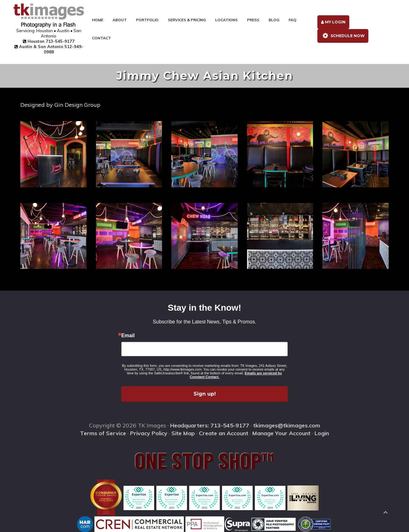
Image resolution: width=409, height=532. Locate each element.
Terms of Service (103, 433)
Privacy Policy (148, 433)
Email (128, 335)
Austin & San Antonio (48, 49)
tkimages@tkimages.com (286, 425)
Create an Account (223, 433)
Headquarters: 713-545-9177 (209, 425)
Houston (48, 41)
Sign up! (205, 394)
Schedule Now (342, 36)
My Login (333, 22)
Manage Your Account (281, 433)
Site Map (183, 433)
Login (322, 433)
